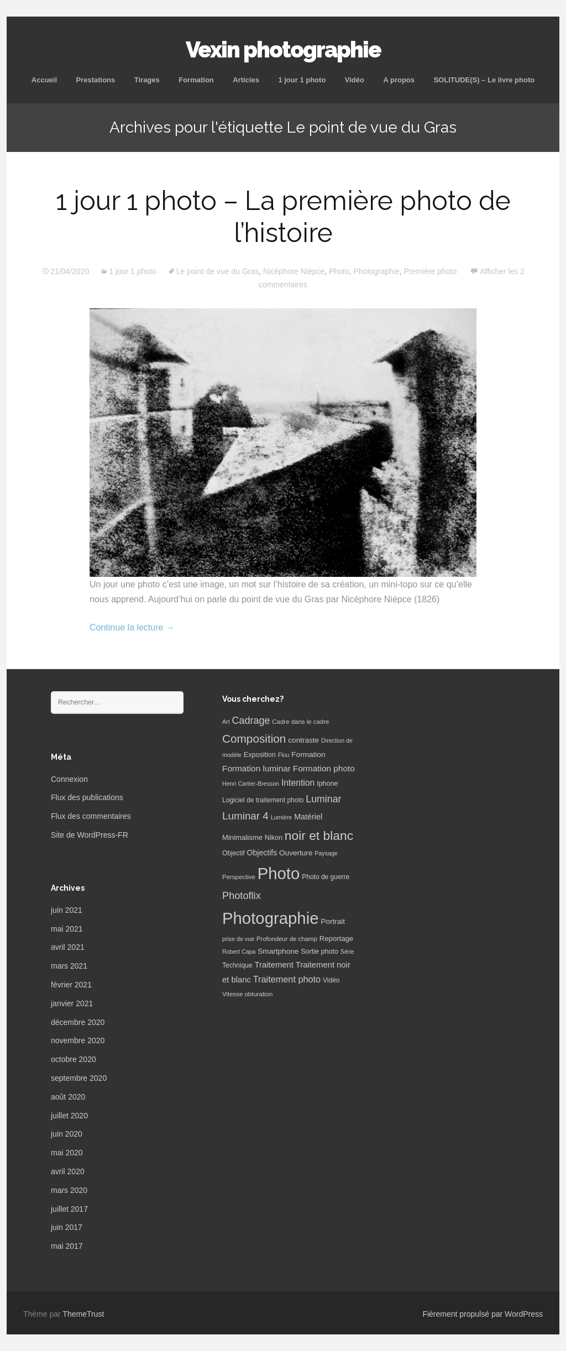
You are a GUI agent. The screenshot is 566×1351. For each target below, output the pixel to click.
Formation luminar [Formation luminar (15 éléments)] (256, 768)
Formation (196, 79)
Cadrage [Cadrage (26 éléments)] (251, 720)
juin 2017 (66, 1227)
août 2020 (68, 1096)
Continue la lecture (132, 627)
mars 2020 (69, 1190)
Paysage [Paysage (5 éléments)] (326, 853)
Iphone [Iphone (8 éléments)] (327, 783)
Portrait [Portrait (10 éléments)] (333, 921)
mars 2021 (69, 965)
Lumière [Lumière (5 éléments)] (281, 817)
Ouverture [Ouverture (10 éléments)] (295, 853)
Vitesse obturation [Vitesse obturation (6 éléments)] (247, 994)
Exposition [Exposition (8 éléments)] (260, 755)
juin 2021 (66, 910)
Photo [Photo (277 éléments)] (279, 873)
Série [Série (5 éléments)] (347, 951)
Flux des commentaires (91, 816)
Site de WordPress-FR (89, 834)
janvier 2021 (72, 1003)
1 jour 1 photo (302, 79)
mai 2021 (67, 928)
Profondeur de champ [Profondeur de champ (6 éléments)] (286, 938)
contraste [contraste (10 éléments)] (303, 740)
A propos (399, 79)
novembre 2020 (77, 1040)
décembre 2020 (77, 1022)
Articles (246, 79)
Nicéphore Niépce (293, 271)
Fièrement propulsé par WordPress (482, 1314)
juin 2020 (66, 1133)
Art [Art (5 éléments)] (226, 721)
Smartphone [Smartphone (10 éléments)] (278, 951)
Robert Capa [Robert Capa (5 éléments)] (238, 951)
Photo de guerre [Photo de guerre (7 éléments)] (325, 877)
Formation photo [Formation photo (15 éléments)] (324, 768)
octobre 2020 (73, 1059)
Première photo (430, 271)
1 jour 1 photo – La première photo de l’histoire (283, 216)
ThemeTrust (83, 1314)
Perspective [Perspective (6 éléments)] (238, 877)
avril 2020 (68, 1171)
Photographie (377, 271)
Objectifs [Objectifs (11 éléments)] (262, 852)
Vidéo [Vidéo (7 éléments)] (331, 980)
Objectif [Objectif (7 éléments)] (233, 853)
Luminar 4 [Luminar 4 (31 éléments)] (245, 816)
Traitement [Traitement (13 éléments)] (274, 964)
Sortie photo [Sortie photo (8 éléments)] (319, 951)
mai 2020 (67, 1152)
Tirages (147, 79)
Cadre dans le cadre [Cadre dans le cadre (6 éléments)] (300, 721)
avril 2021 (68, 947)
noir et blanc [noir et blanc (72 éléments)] (319, 835)
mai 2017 (67, 1246)
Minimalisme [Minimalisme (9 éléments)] (242, 837)
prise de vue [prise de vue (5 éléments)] (238, 938)
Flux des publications (87, 797)
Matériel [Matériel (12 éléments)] (308, 816)
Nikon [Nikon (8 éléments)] (273, 838)
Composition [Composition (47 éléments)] (254, 738)
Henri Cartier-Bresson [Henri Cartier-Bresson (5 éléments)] (250, 783)
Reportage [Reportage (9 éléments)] (336, 938)
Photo (339, 271)
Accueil (44, 79)
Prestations (95, 79)
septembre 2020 (79, 1078)
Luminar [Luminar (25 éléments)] (323, 799)
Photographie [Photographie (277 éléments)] (270, 918)
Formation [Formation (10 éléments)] (308, 754)
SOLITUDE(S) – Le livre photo (483, 79)
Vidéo (354, 79)
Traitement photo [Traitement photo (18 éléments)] (287, 979)
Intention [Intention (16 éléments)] (298, 782)
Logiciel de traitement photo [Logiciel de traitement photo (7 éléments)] (262, 800)
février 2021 (71, 984)
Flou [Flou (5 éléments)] (284, 754)
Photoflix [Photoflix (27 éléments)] (241, 895)
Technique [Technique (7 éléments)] (237, 965)
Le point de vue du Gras (217, 271)
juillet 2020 (69, 1115)
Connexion (69, 779)
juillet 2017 (69, 1209)
